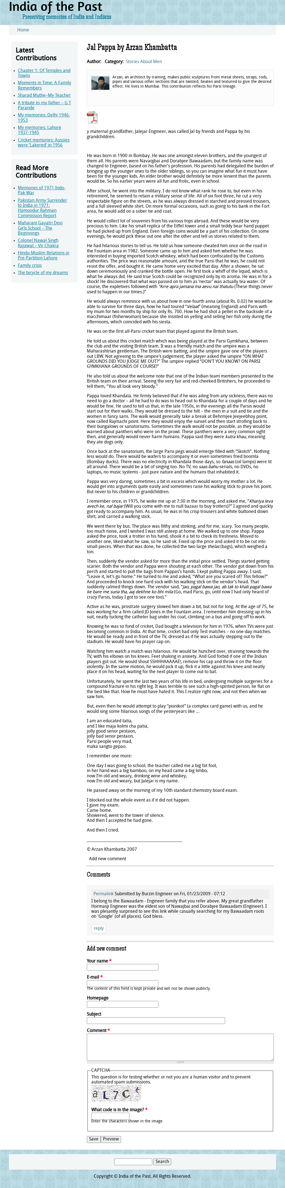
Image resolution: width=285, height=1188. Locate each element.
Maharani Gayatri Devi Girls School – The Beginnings (40, 228)
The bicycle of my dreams (43, 273)
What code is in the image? (119, 1110)
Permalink (104, 894)
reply (99, 928)
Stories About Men (144, 62)
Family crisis (30, 266)
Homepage (98, 998)
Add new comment (107, 859)
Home (23, 30)
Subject (94, 1014)
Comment (98, 1031)
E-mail (95, 977)
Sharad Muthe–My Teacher (44, 95)
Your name (99, 961)
